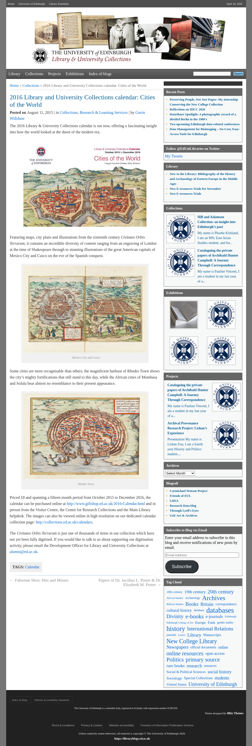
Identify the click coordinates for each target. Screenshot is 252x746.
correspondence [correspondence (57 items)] (225, 604)
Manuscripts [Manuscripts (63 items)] (212, 635)
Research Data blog (183, 505)
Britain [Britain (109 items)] (207, 604)
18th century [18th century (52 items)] (175, 592)
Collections (34, 74)
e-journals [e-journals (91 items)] (214, 616)
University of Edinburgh (31, 3)
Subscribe (181, 566)
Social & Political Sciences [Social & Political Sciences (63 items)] (186, 672)
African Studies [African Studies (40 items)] (175, 597)
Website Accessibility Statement (51, 699)
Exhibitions (75, 74)
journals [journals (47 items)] (171, 635)
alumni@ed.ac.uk (23, 552)
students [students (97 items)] (222, 678)
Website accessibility (121, 725)
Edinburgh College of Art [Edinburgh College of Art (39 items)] (180, 622)
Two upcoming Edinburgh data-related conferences (205, 124)
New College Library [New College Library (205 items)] (192, 641)
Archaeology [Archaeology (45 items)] (192, 598)
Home (11, 3)
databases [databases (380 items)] (220, 610)
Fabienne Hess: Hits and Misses (39, 580)
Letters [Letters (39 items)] (182, 635)
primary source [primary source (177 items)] (203, 660)
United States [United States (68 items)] (177, 684)
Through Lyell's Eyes (184, 510)
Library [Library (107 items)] (194, 635)
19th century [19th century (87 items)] (195, 592)
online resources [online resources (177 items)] (185, 653)
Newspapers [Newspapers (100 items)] (178, 647)
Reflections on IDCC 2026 (187, 109)
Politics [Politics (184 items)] (175, 660)
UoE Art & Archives (183, 515)
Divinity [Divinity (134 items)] (175, 616)
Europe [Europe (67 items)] (200, 623)
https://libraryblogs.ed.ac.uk (132, 738)
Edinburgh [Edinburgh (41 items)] (230, 616)
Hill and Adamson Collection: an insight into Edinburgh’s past (217, 222)
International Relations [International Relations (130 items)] (210, 628)
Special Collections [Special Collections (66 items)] (198, 678)
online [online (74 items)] (223, 647)
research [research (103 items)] (194, 665)
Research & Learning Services (104, 112)
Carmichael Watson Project (188, 491)
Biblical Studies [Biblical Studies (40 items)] (175, 604)
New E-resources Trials (185, 193)
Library (14, 74)
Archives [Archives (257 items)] (213, 598)
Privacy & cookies (91, 725)
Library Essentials (59, 3)
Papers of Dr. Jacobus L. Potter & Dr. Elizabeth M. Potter (129, 582)
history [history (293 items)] (176, 629)
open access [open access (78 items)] (215, 653)
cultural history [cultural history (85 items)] (179, 610)
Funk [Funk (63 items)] (211, 623)
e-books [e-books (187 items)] (195, 616)
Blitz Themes (235, 713)
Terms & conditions (63, 725)
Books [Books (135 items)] (191, 604)
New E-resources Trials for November (195, 189)
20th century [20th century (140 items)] (221, 592)
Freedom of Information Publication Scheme (167, 725)
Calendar (32, 567)
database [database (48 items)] (199, 610)
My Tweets (174, 156)
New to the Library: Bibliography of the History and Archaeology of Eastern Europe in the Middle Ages (204, 179)
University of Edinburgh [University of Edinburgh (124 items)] (213, 684)
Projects (54, 74)
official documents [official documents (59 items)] (203, 647)
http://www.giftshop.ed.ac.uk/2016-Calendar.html (106, 504)
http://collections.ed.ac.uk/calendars (64, 522)
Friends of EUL (180, 496)
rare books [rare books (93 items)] (176, 665)
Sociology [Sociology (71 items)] (174, 678)
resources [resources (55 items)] (210, 666)
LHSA (174, 501)
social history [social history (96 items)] (220, 671)
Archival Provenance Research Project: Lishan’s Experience (187, 428)
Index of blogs (100, 74)
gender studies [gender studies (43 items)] (225, 622)
